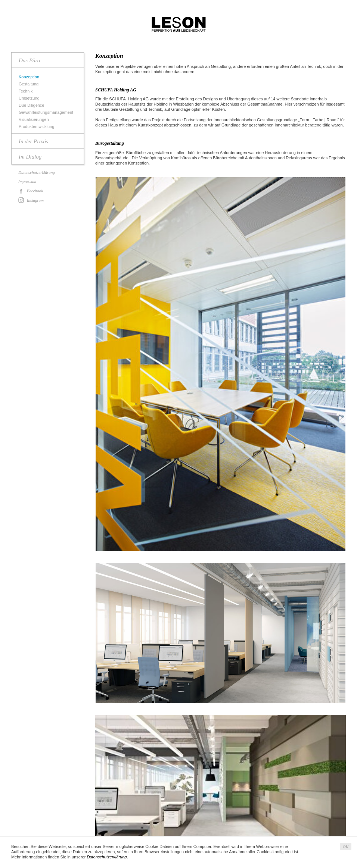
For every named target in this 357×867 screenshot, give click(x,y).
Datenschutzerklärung (36, 172)
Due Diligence (32, 105)
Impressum (27, 181)
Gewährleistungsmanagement (47, 112)
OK (345, 846)
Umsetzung (30, 98)
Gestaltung (29, 84)
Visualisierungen (35, 120)
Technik (26, 91)
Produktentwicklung (37, 127)
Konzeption (30, 77)
